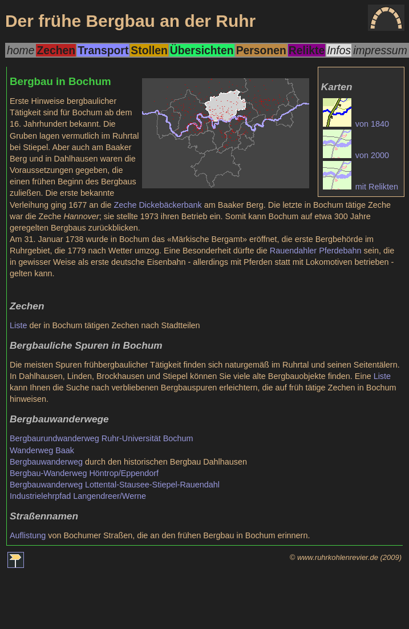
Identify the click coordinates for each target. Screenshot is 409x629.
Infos (339, 50)
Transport (103, 50)
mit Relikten (360, 186)
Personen (261, 50)
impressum (380, 50)
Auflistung (28, 535)
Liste (18, 325)
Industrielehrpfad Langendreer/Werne (78, 496)
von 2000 (356, 155)
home (20, 50)
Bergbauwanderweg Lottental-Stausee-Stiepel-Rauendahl (115, 484)
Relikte (307, 50)
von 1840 (356, 123)
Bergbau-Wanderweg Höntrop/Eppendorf (84, 473)
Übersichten (202, 50)
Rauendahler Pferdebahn (316, 250)
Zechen (56, 50)
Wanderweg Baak (42, 450)
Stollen (149, 50)
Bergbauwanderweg (46, 461)
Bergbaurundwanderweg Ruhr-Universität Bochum (101, 438)
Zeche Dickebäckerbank (157, 204)
